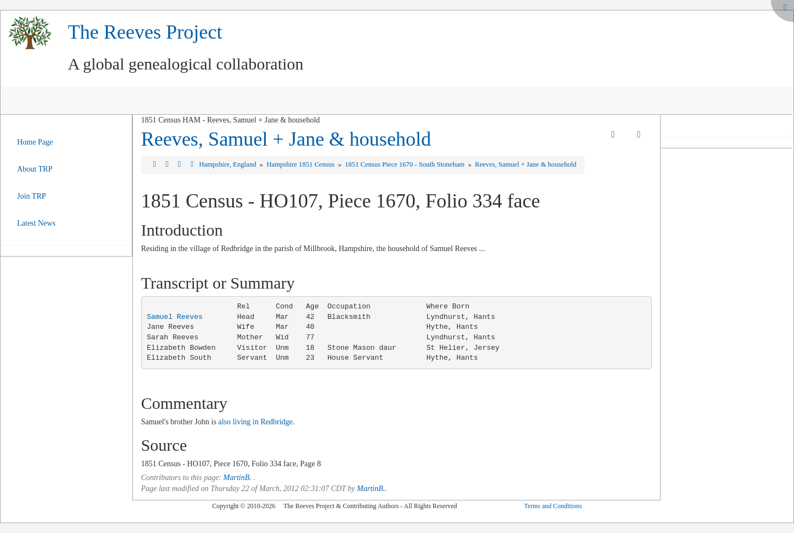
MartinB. (237, 477)
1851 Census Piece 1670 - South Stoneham (405, 164)
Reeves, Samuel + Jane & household (286, 139)
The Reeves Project (145, 32)
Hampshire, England (228, 164)
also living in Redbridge (255, 422)
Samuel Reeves (174, 317)
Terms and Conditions (553, 506)
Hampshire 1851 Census (301, 164)
